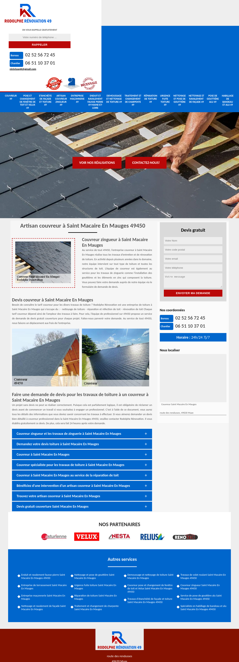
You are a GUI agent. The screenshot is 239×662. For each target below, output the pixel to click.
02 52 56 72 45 (144, 6)
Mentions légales (132, 654)
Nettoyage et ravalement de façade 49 (196, 33)
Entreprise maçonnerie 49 (77, 33)
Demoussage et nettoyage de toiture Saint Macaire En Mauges (148, 536)
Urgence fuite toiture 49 (165, 35)
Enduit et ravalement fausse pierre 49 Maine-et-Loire (95, 36)
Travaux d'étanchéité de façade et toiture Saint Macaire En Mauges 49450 (150, 561)
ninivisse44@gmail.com (127, 20)
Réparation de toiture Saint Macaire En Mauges (97, 557)
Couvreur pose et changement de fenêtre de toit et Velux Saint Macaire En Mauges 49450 (150, 549)
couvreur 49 (11, 32)
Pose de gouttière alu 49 (213, 33)
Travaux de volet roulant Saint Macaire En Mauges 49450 (202, 536)
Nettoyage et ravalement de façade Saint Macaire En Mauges (46, 568)
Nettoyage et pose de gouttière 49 (179, 35)
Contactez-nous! (146, 74)
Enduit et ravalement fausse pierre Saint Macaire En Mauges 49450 (45, 536)
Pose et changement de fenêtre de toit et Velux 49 (28, 36)
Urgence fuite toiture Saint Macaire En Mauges (96, 547)
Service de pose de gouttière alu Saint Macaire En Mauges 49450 (200, 557)
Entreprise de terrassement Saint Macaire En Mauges (42, 547)
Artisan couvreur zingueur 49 (61, 35)
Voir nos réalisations (97, 74)
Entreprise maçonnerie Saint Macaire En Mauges (45, 557)
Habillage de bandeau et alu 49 (227, 35)
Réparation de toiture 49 (150, 33)
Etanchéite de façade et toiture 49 (45, 35)
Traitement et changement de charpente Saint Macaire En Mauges (98, 568)
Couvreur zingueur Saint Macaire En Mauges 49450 (199, 547)
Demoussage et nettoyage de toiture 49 (114, 33)
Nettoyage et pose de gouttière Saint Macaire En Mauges (96, 536)
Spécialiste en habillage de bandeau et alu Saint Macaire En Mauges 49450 (200, 568)
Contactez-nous (162, 654)
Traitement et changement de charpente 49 (133, 35)
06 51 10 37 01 (144, 14)
